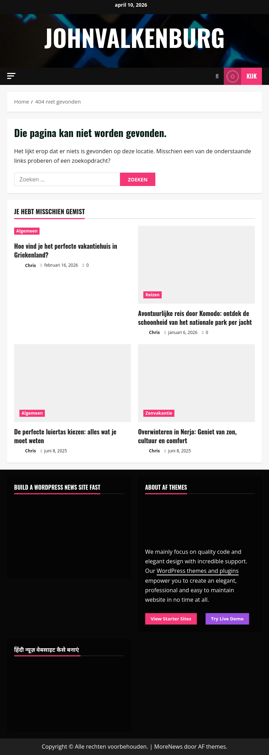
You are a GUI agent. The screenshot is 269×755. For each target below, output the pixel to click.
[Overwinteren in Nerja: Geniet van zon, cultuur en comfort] (196, 383)
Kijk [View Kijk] (240, 76)
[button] (11, 76)
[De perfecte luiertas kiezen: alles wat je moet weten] (72, 383)
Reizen (152, 295)
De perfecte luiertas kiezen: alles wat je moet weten (65, 436)
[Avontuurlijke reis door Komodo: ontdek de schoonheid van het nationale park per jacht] (196, 265)
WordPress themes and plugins (198, 571)
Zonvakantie (158, 413)
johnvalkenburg (134, 37)
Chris (25, 265)
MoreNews (168, 746)
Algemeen (26, 231)
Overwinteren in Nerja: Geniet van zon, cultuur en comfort (187, 436)
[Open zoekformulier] (217, 76)
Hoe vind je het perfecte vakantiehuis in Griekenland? (65, 250)
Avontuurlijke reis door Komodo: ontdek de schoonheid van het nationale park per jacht (195, 318)
